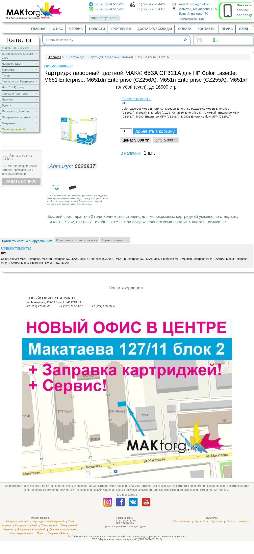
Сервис (76, 29)
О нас (58, 29)
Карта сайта (201, 521)
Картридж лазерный (17, 521)
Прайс (227, 29)
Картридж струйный (26, 525)
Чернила (8, 529)
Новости (97, 29)
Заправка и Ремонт (58, 533)
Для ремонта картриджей (31, 529)
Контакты (207, 29)
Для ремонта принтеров (62, 529)
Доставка (217, 521)
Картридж (76, 57)
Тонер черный (49, 525)
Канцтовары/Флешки (21, 533)
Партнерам (121, 29)
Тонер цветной (69, 525)
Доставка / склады (155, 29)
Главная (39, 29)
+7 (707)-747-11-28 (106, 4)
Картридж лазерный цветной (111, 57)
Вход (243, 29)
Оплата (184, 29)
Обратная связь (181, 521)
